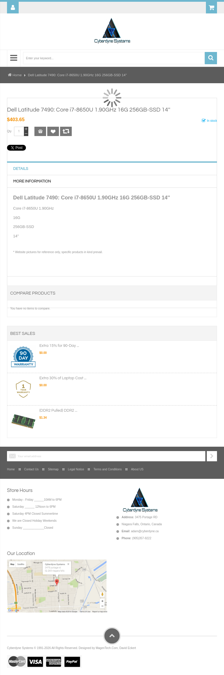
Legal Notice (76, 469)
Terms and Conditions (107, 469)
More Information (32, 181)
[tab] (112, 168)
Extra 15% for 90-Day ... (59, 346)
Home (17, 75)
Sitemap (53, 469)
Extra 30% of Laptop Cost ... (62, 378)
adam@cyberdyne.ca (145, 531)
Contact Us (31, 469)
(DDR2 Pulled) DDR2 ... (58, 410)
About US (137, 469)
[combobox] (113, 58)
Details (20, 169)
